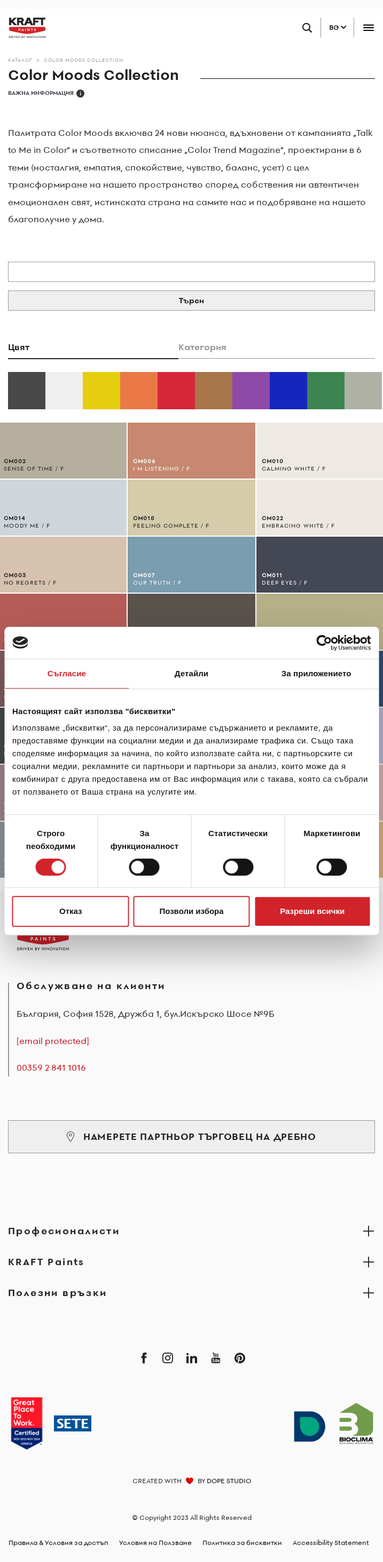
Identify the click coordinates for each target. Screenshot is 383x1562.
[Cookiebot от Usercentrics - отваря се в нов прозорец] (324, 643)
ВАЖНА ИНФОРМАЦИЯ (46, 93)
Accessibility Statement (331, 1542)
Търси (191, 300)
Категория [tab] (202, 347)
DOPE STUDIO (229, 1480)
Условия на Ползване (155, 1542)
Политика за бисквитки (242, 1542)
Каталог (20, 59)
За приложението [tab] (316, 673)
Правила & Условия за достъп (58, 1542)
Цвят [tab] (18, 347)
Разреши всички (312, 911)
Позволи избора (191, 911)
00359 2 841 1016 (51, 1067)
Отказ (70, 911)
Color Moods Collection (83, 59)
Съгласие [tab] (67, 673)
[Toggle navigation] (368, 27)
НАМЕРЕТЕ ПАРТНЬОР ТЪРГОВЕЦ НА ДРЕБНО (191, 1136)
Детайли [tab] (191, 673)
